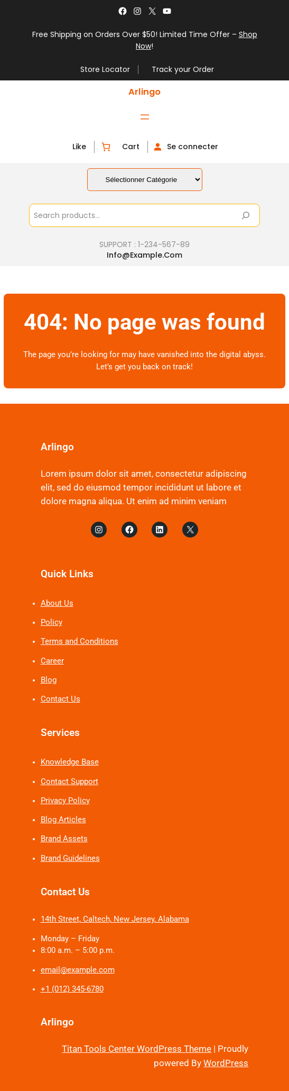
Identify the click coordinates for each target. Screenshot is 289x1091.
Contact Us (60, 699)
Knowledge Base (70, 762)
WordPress (225, 1063)
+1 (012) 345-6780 (72, 989)
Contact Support (69, 781)
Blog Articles (63, 819)
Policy (51, 622)
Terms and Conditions (79, 641)
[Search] (245, 215)
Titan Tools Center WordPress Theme (136, 1049)
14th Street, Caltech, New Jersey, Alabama (115, 919)
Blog (49, 680)
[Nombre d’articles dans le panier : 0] (105, 147)
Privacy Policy (65, 800)
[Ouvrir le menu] (144, 117)
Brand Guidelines (70, 858)
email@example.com (78, 970)
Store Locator (105, 69)
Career (52, 661)
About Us (57, 603)
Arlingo (144, 92)
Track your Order (183, 69)
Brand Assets (64, 838)
